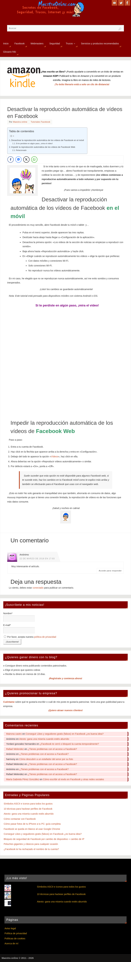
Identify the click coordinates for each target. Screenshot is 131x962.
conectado (38, 587)
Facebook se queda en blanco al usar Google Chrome (32, 829)
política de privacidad (45, 637)
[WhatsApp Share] (34, 159)
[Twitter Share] (26, 159)
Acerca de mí (11, 943)
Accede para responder (110, 571)
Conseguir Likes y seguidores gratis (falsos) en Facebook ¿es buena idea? (65, 734)
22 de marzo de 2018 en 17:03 (37, 558)
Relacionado (21, 150)
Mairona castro (14, 734)
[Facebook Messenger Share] (18, 159)
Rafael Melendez (15, 749)
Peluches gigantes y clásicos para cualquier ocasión (31, 844)
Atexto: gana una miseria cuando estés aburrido (44, 739)
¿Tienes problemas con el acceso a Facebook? (52, 749)
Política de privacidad (15, 933)
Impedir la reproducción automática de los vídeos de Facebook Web (43, 147)
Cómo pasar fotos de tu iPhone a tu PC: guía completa (32, 824)
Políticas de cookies (14, 938)
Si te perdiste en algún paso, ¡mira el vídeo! (34, 143)
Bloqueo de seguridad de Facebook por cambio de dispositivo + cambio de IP (44, 839)
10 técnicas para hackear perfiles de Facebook (28, 808)
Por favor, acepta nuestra (30, 637)
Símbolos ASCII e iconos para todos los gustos (28, 803)
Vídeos (54, 456)
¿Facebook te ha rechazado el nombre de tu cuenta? (31, 849)
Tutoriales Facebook (40, 122)
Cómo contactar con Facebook (20, 819)
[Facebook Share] (10, 159)
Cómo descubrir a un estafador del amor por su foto (46, 759)
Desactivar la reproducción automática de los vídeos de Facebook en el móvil (47, 140)
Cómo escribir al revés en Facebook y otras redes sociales (73, 779)
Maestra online (20, 122)
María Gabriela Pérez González (22, 779)
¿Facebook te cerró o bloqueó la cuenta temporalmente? (69, 744)
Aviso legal (10, 928)
